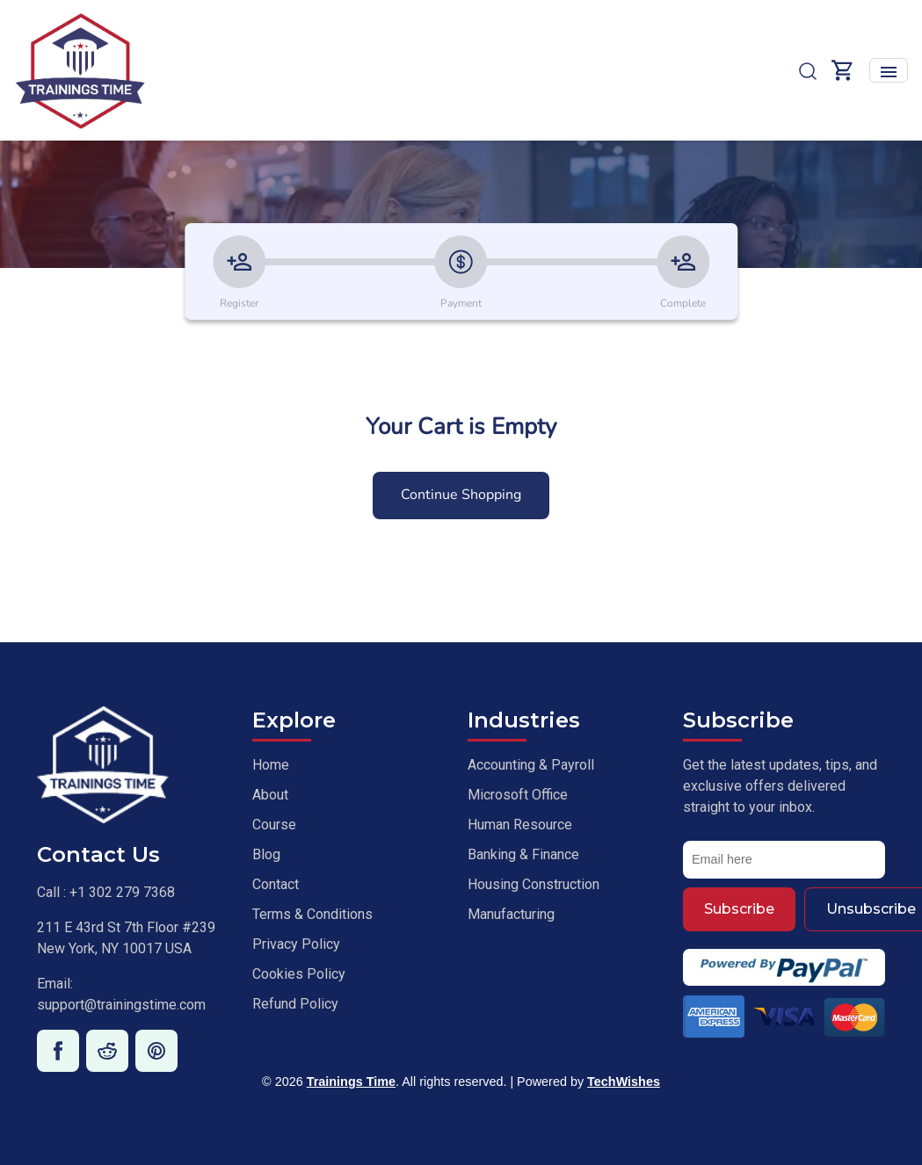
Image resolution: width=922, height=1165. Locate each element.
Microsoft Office (518, 794)
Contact (275, 884)
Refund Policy (295, 1003)
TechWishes (623, 1082)
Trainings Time (351, 1082)
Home (270, 764)
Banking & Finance (523, 854)
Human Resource (520, 824)
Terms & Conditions (312, 914)
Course (274, 824)
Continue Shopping (461, 494)
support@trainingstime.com (121, 1004)
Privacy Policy (296, 944)
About (270, 794)
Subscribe (739, 909)
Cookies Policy (298, 974)
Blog (266, 854)
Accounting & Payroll (531, 764)
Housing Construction (533, 884)
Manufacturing (511, 914)
